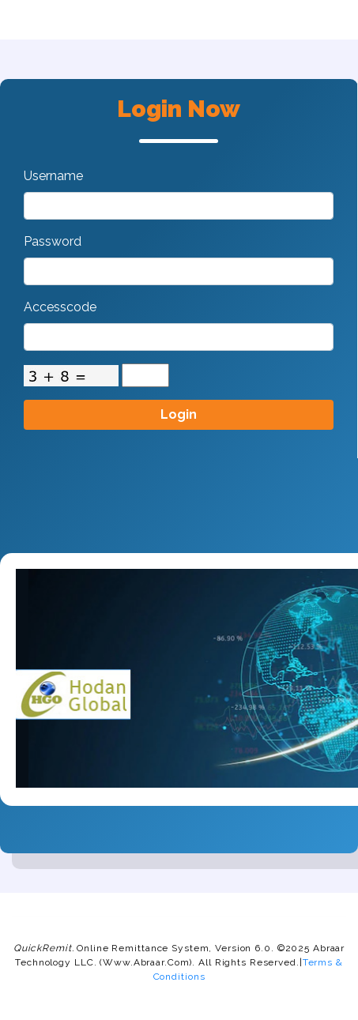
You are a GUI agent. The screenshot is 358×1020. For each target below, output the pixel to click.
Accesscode (60, 306)
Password (52, 241)
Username (53, 175)
